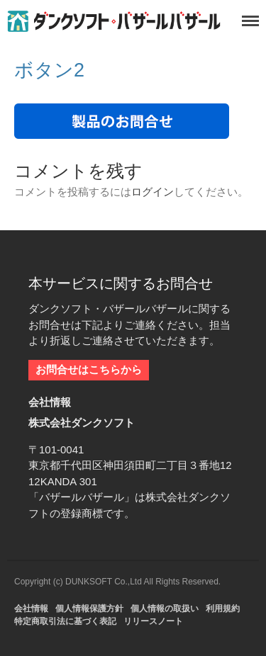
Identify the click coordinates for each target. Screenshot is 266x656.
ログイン (152, 192)
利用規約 (223, 608)
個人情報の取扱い (165, 608)
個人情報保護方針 (89, 608)
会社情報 (31, 608)
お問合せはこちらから (88, 369)
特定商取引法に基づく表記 (65, 621)
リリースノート (153, 621)
